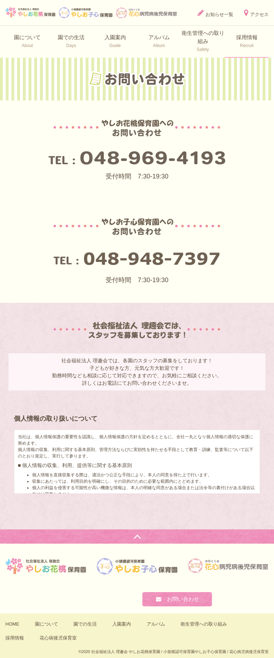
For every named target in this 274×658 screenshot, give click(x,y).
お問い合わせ (177, 599)
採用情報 (14, 638)
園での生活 (85, 624)
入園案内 (121, 624)
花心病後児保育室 (58, 638)
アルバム (156, 624)
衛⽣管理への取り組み (204, 624)
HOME (12, 624)
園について (46, 624)
